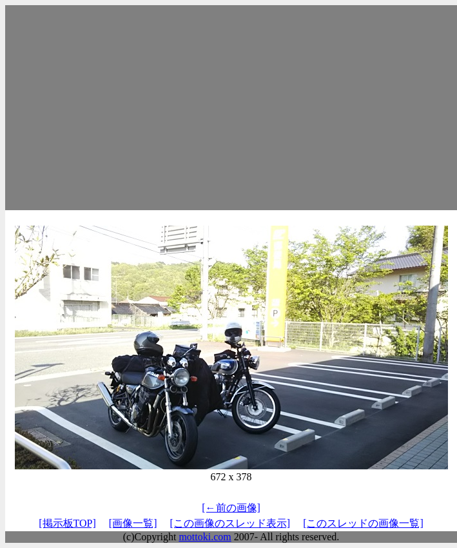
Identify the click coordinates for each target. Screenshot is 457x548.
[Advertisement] (231, 107)
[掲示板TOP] (67, 523)
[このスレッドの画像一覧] (363, 523)
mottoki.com (205, 536)
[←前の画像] (231, 507)
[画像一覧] (133, 523)
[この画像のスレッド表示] (230, 523)
